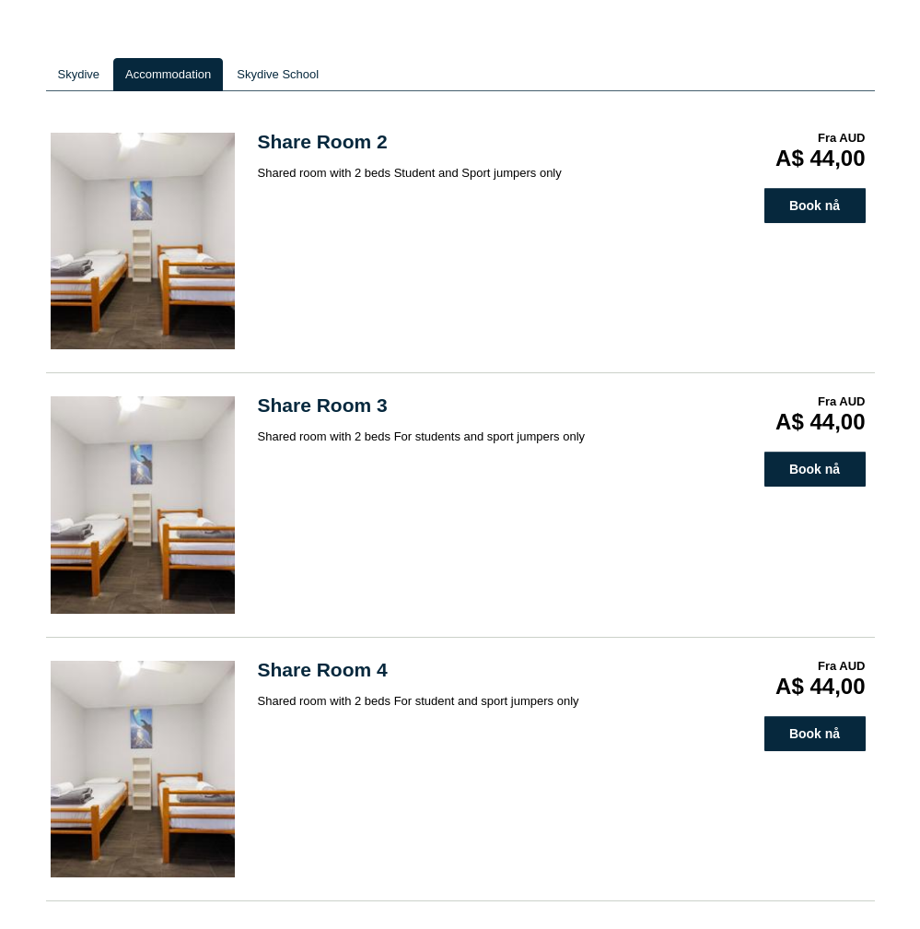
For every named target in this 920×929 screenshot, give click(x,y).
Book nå (814, 205)
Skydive (79, 74)
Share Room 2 (323, 141)
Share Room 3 (323, 405)
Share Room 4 (323, 669)
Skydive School (278, 74)
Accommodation (168, 74)
